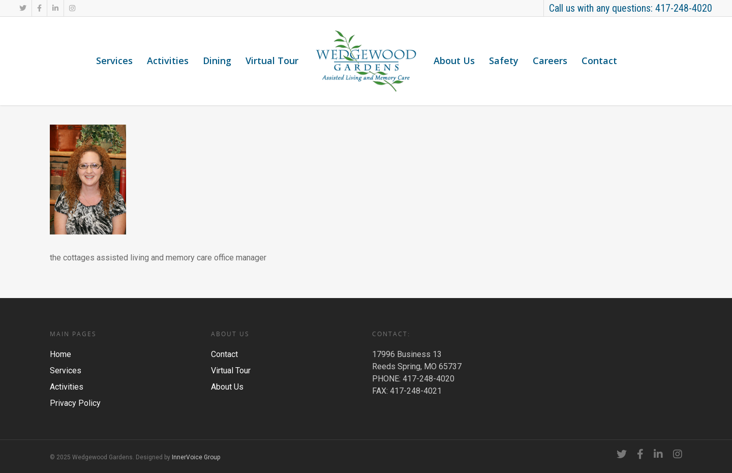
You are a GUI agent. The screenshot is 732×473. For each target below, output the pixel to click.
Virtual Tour (272, 60)
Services (114, 60)
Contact (599, 60)
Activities (168, 60)
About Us (454, 60)
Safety (503, 60)
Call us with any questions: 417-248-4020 (630, 8)
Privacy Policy (75, 403)
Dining (217, 60)
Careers (550, 60)
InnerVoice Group (196, 457)
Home (60, 354)
